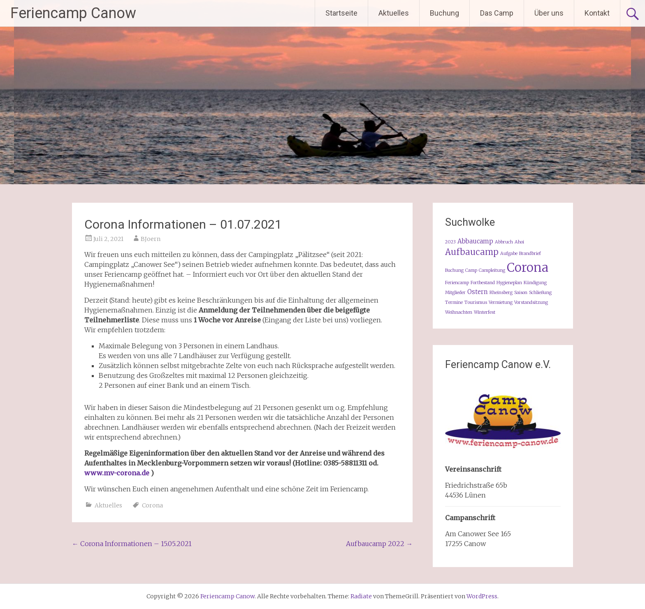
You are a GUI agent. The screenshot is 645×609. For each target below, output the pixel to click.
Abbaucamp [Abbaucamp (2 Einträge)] (475, 241)
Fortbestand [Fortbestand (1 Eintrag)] (483, 282)
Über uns (549, 13)
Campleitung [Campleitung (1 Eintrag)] (492, 270)
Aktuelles (393, 13)
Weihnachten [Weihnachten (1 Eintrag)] (458, 312)
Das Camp (496, 13)
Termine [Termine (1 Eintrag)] (454, 302)
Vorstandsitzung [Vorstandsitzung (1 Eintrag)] (531, 302)
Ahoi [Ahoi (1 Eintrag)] (519, 242)
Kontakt (597, 13)
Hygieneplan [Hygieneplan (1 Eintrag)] (509, 282)
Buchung (444, 13)
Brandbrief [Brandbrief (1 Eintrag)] (530, 253)
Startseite (341, 13)
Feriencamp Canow (73, 13)
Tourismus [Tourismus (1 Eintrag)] (475, 302)
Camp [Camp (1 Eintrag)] (471, 270)
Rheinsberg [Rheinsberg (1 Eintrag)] (501, 292)
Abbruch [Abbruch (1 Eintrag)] (504, 242)
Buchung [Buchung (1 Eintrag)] (454, 270)
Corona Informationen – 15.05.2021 (132, 544)
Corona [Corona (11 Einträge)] (527, 267)
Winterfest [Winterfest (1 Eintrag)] (484, 312)
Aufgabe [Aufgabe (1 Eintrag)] (508, 253)
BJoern (150, 239)
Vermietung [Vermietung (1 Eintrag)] (501, 302)
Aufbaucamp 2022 (379, 544)
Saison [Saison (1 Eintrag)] (520, 292)
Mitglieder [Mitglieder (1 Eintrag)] (455, 292)
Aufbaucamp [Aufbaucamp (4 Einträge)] (472, 252)
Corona (152, 505)
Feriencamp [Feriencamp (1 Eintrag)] (457, 282)
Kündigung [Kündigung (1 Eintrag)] (535, 282)
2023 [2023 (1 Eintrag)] (450, 242)
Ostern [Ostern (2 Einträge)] (477, 292)
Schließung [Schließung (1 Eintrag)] (540, 292)
